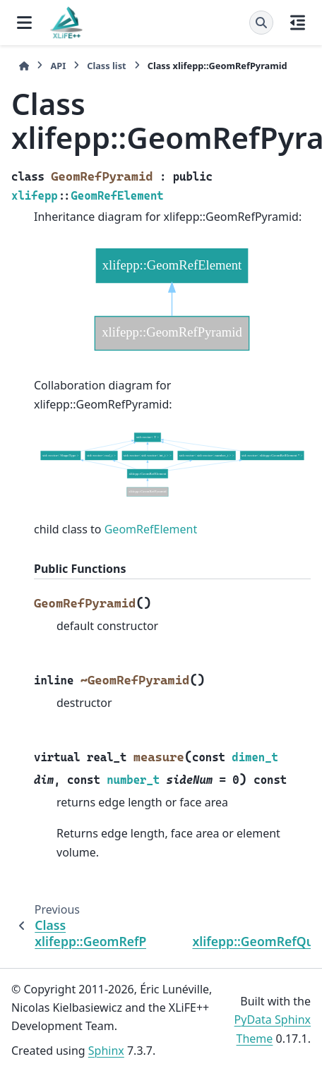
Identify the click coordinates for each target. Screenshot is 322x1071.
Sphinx (106, 1050)
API (58, 65)
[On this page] (298, 23)
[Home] (24, 66)
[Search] (261, 23)
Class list (106, 65)
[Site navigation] (24, 23)
